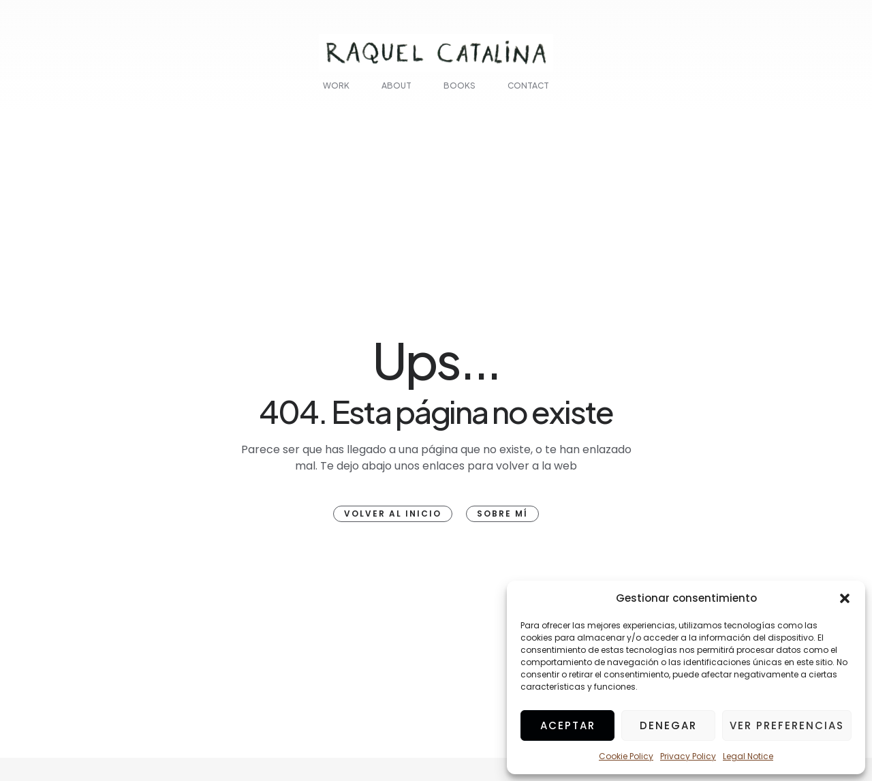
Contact (528, 85)
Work (336, 85)
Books (459, 85)
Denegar (668, 725)
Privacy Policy (688, 756)
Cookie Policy (626, 756)
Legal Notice (748, 756)
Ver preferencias (787, 725)
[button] (845, 598)
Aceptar (567, 725)
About (396, 85)
